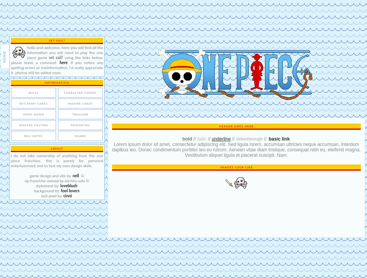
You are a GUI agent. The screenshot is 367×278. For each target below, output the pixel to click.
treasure (80, 114)
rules (34, 93)
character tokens (80, 93)
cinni (67, 195)
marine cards (80, 103)
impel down (33, 114)
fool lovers (70, 190)
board (80, 136)
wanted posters (33, 125)
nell (76, 175)
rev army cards (33, 103)
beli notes (33, 136)
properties (80, 125)
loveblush (68, 185)
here (63, 62)
